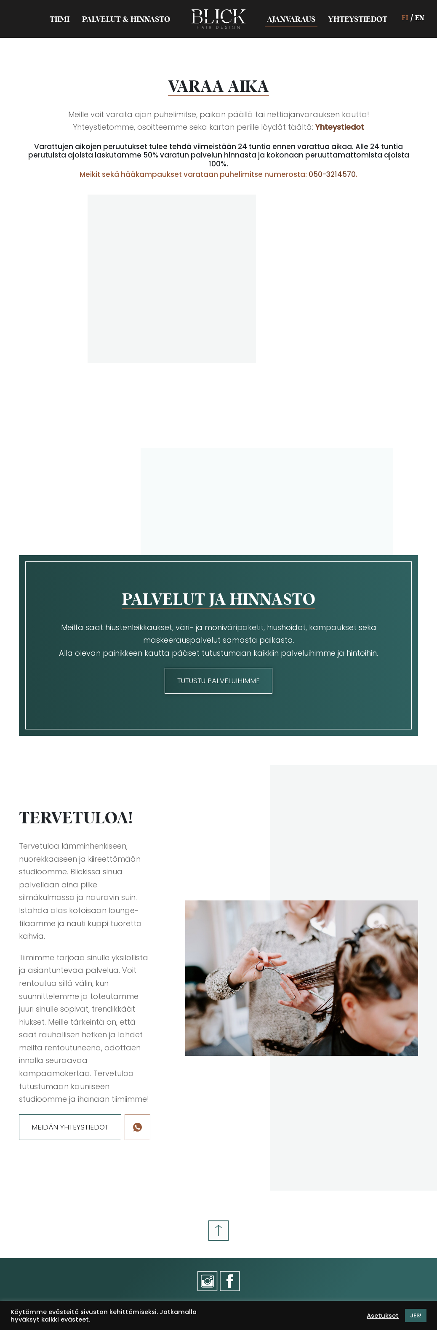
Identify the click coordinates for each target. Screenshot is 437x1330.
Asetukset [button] (383, 1315)
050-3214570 (332, 174)
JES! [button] (415, 1315)
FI (405, 17)
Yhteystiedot (339, 127)
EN (419, 17)
